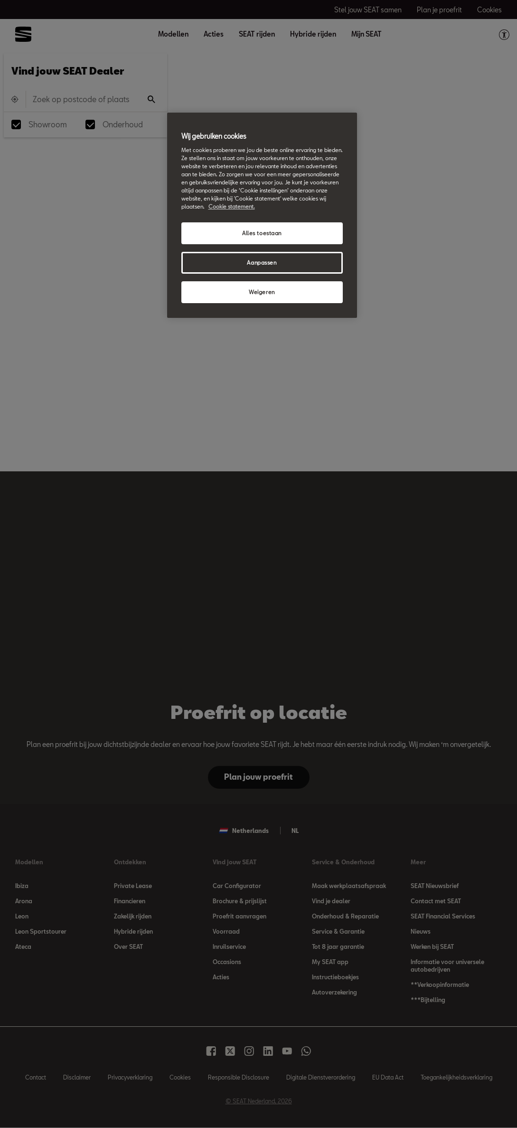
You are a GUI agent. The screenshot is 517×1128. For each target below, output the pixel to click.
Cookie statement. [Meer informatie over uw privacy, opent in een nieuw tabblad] (231, 206)
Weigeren (262, 292)
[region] (262, 215)
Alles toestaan (262, 233)
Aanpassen (261, 262)
